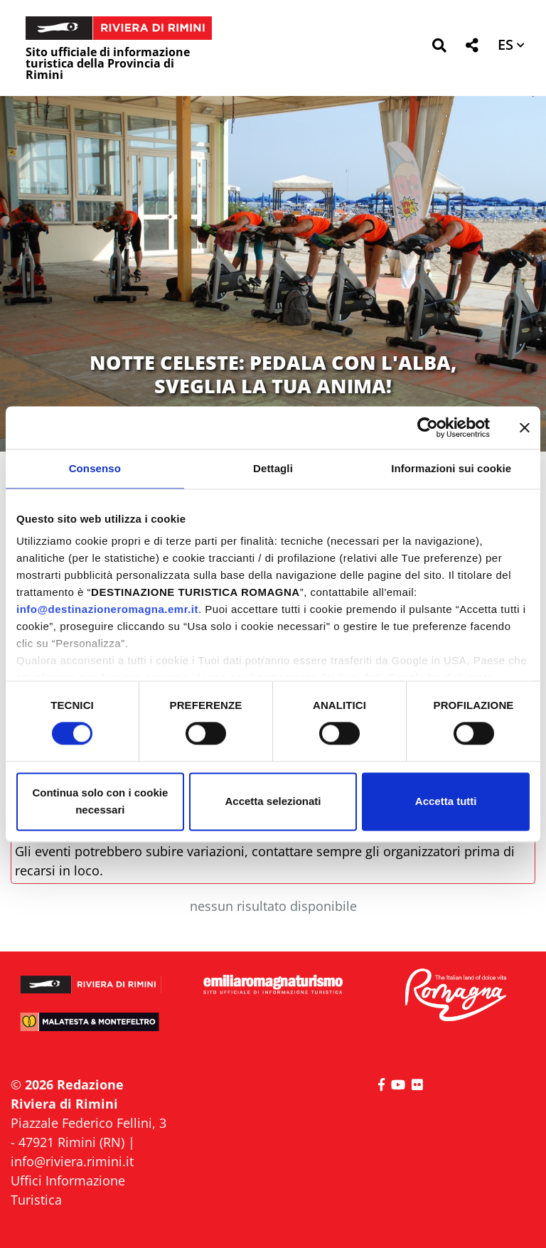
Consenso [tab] (95, 468)
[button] (439, 48)
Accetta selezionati (273, 801)
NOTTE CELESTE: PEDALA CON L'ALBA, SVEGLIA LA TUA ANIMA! (273, 373)
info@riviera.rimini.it (72, 1161)
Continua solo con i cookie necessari (100, 801)
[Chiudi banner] (525, 427)
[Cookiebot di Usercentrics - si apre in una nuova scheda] (427, 427)
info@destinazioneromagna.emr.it (107, 609)
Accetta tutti (446, 801)
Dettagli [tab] (273, 468)
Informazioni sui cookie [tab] (451, 468)
